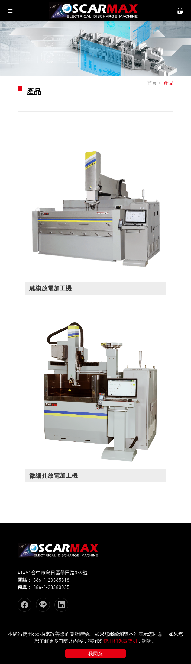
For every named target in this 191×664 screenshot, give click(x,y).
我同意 (95, 653)
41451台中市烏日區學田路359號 (53, 572)
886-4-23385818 (51, 579)
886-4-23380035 (51, 587)
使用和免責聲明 (120, 640)
